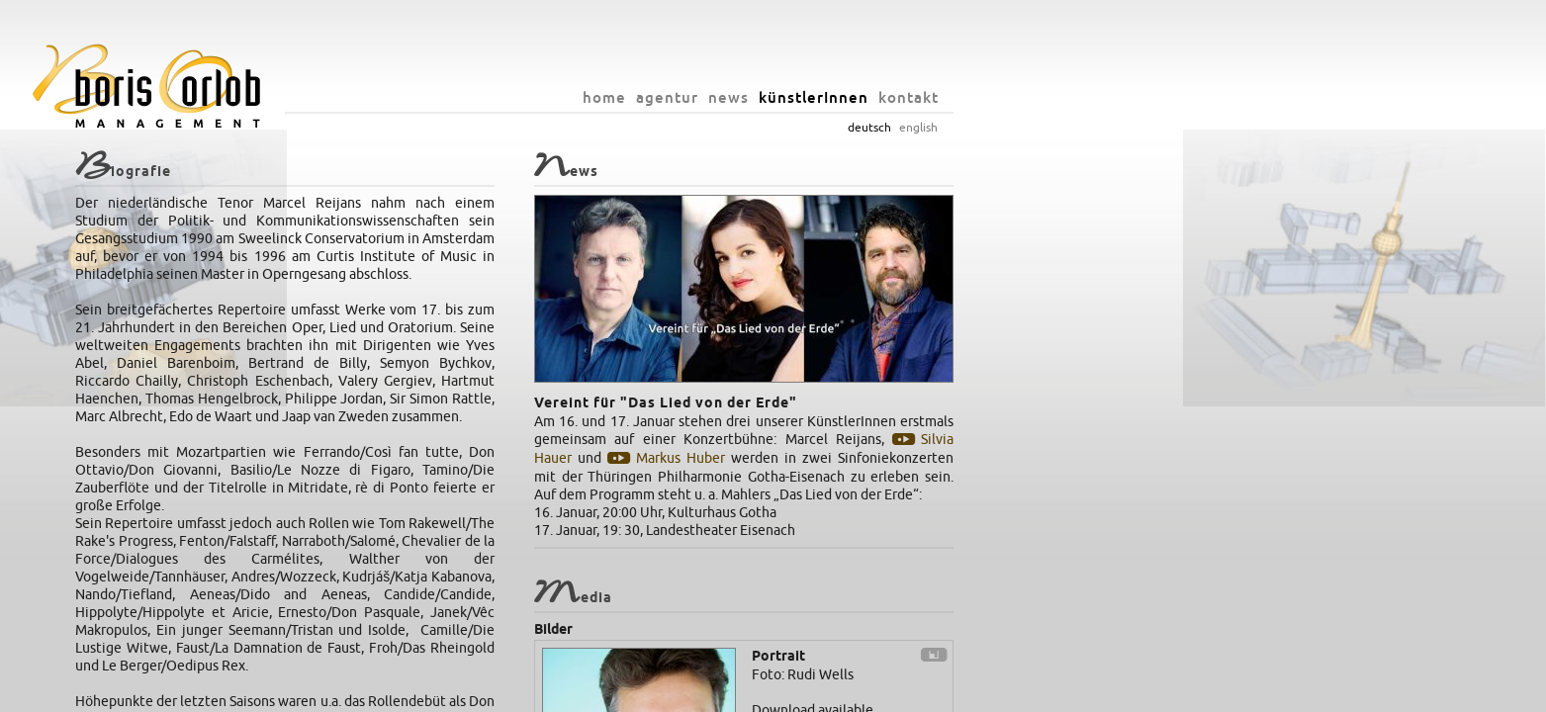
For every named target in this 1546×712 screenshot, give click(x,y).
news (987, 97)
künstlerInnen (1073, 97)
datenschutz (990, 692)
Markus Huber (938, 458)
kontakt (1167, 97)
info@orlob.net (838, 692)
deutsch (1128, 127)
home (863, 97)
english (1177, 127)
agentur (926, 97)
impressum (918, 692)
